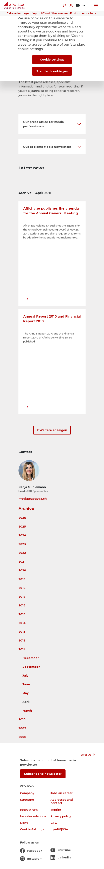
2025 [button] (22, 526)
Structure (27, 799)
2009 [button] (22, 728)
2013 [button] (21, 632)
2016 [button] (21, 605)
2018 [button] (21, 588)
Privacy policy (60, 816)
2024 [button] (22, 535)
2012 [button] (21, 640)
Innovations (29, 809)
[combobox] (80, 5)
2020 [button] (22, 570)
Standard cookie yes (52, 71)
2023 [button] (22, 544)
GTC (53, 823)
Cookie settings (52, 59)
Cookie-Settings (32, 829)
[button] (52, 124)
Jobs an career (61, 793)
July (25, 675)
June (26, 684)
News (24, 823)
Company (27, 793)
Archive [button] (26, 508)
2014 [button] (22, 623)
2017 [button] (21, 596)
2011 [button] (21, 649)
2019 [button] (21, 579)
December (30, 658)
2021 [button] (21, 561)
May (25, 693)
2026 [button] (22, 518)
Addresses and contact (61, 801)
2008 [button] (22, 737)
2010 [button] (21, 719)
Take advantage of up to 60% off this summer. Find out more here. (52, 13)
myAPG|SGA (59, 829)
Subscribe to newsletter (43, 774)
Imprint (55, 809)
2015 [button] (21, 614)
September (31, 667)
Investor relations (33, 816)
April (25, 702)
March (27, 710)
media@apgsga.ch (32, 498)
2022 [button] (22, 553)
